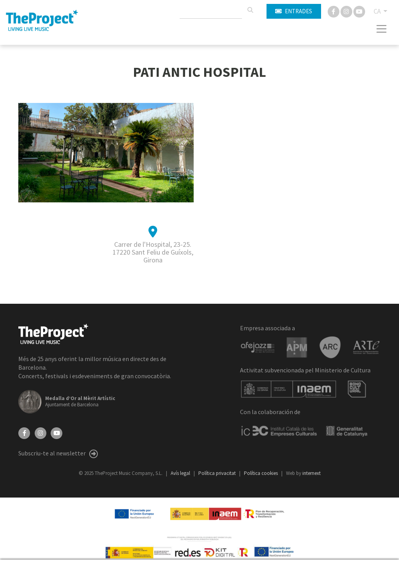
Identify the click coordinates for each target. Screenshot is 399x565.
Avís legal (181, 473)
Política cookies (261, 473)
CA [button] (378, 11)
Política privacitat (217, 473)
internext (311, 473)
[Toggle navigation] (381, 29)
